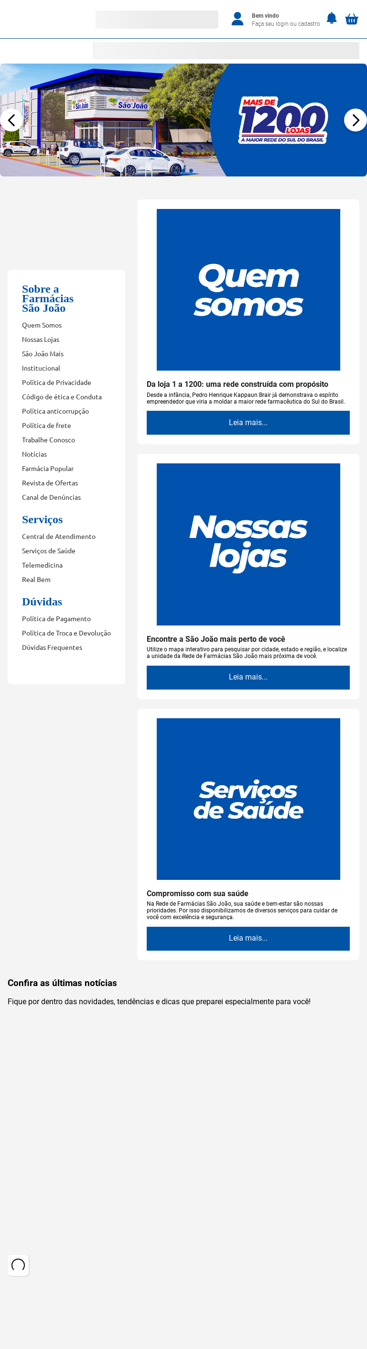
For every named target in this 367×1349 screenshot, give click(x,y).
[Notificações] (332, 19)
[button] (176, 171)
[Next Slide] (355, 120)
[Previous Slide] (11, 120)
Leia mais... (248, 422)
